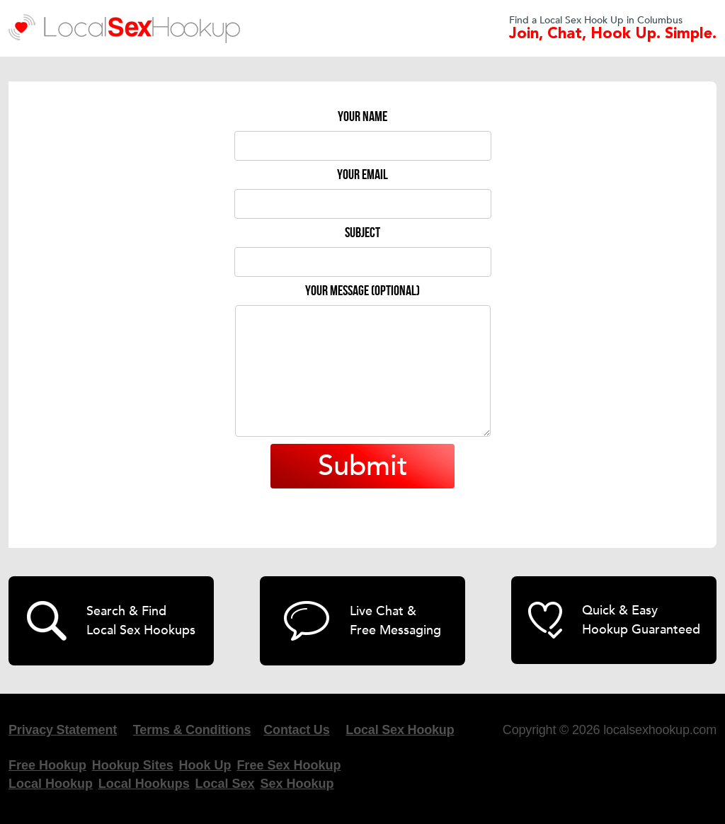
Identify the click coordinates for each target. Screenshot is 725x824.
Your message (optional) (362, 290)
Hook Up (205, 765)
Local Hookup (50, 784)
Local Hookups (144, 784)
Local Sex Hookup (400, 730)
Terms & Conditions (192, 730)
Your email (362, 174)
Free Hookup (47, 765)
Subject (362, 232)
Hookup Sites (132, 765)
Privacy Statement (62, 730)
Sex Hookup (296, 784)
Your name (362, 116)
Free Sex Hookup (288, 765)
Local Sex (225, 784)
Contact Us (296, 730)
